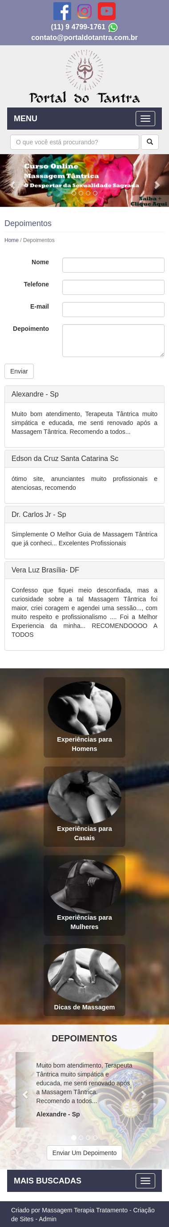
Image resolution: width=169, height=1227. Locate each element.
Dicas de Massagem (84, 979)
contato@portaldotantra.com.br (84, 37)
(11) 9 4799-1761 (78, 27)
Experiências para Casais (84, 805)
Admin (47, 1219)
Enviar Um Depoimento (84, 1152)
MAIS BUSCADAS (47, 1180)
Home (11, 240)
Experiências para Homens (84, 716)
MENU (25, 118)
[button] (12, 180)
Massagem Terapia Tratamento (85, 1210)
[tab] (84, 394)
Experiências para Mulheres (84, 894)
